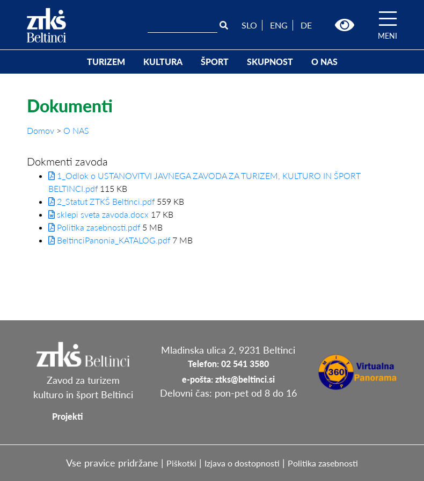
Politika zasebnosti (323, 463)
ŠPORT (215, 61)
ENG (279, 25)
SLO (249, 25)
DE (306, 25)
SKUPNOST (270, 61)
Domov (41, 130)
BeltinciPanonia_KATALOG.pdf (109, 240)
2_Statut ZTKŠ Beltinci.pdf (101, 201)
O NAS (324, 61)
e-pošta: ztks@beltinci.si (228, 379)
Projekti (67, 416)
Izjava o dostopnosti (242, 463)
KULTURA (162, 61)
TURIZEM (106, 61)
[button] (344, 25)
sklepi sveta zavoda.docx (98, 214)
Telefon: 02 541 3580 (228, 363)
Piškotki (181, 463)
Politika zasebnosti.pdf (94, 227)
